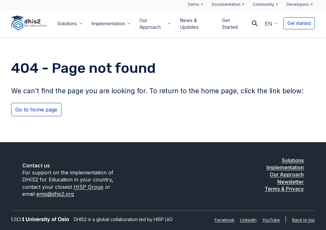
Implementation (108, 23)
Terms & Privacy (284, 189)
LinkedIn (248, 219)
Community (263, 4)
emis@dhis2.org (55, 194)
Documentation (226, 4)
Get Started (230, 23)
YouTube (271, 219)
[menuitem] (271, 23)
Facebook (224, 219)
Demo (193, 4)
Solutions (67, 23)
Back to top (303, 219)
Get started (299, 23)
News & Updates (189, 23)
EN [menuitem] (268, 23)
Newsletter (290, 182)
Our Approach (150, 23)
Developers (298, 4)
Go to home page (36, 109)
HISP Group (88, 187)
